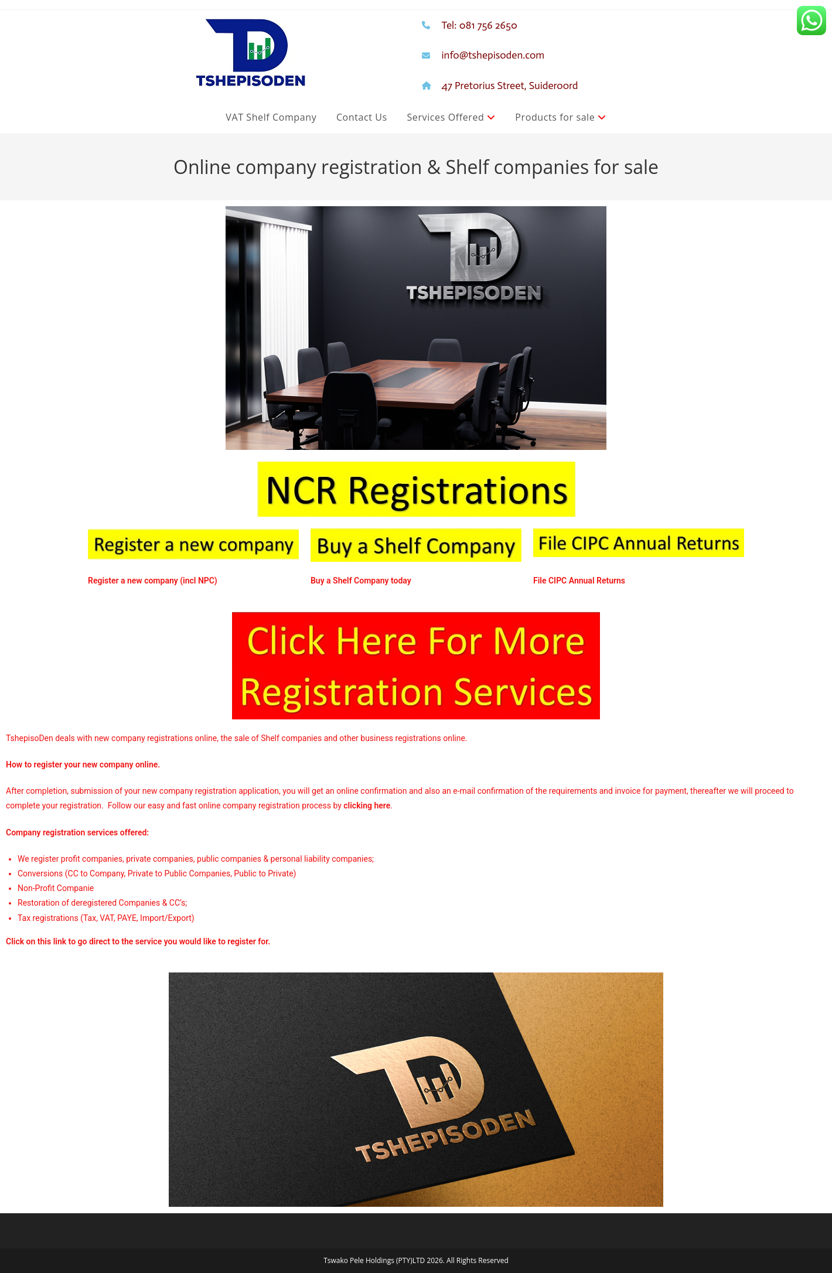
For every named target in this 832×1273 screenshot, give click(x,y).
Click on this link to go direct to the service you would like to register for (137, 941)
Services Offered (451, 117)
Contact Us (361, 117)
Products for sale (560, 117)
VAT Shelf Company (271, 117)
